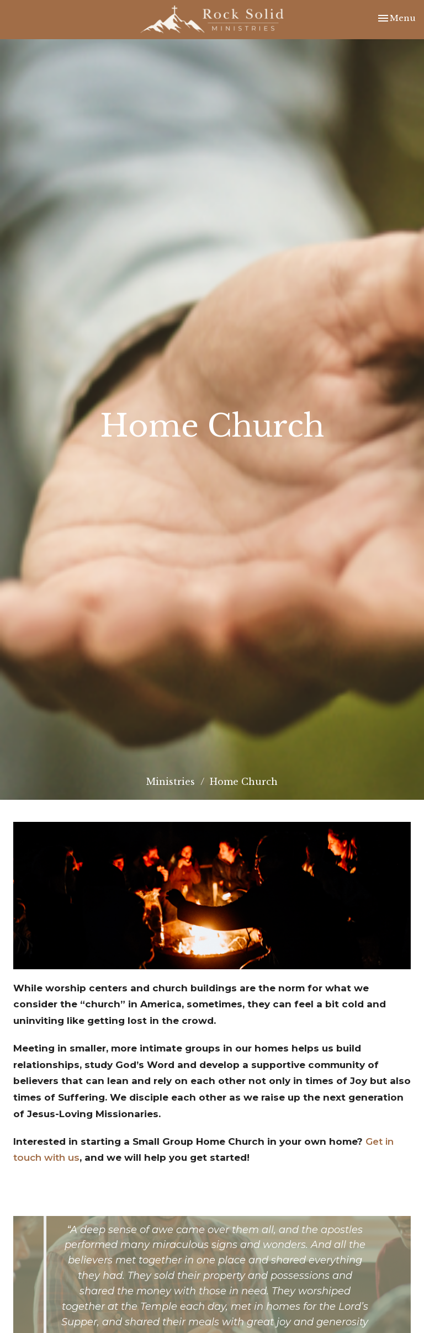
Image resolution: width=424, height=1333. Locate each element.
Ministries (170, 781)
